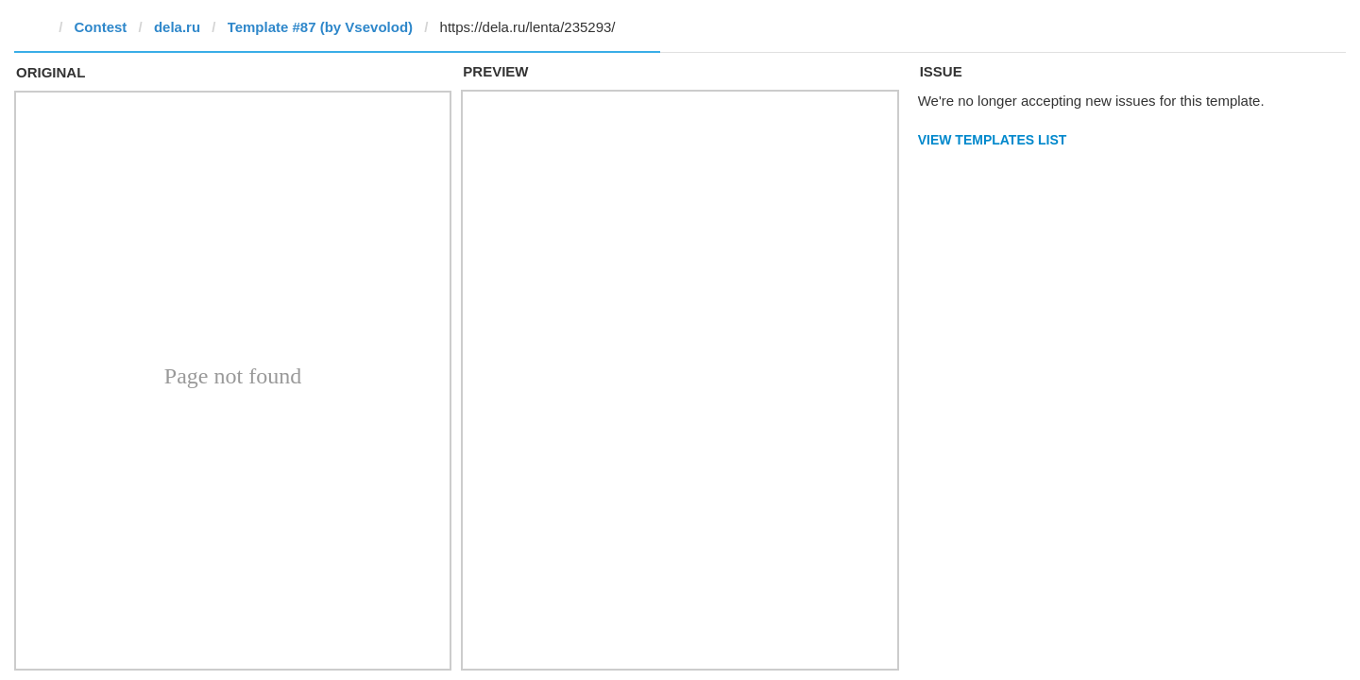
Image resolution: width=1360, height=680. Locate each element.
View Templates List (992, 139)
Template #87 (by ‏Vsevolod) (320, 27)
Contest (101, 27)
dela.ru (177, 27)
